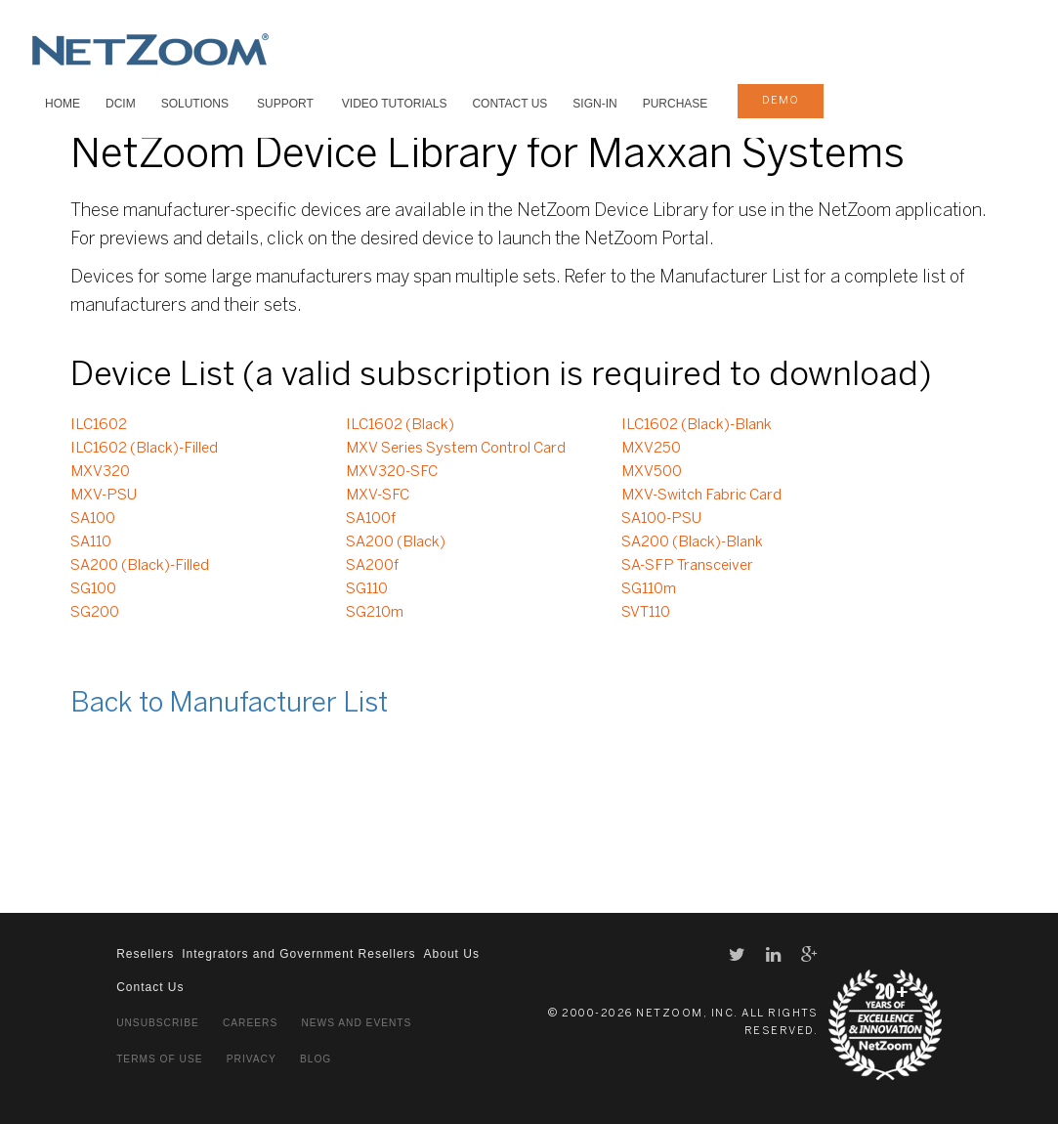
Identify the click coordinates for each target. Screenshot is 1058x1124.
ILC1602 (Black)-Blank (696, 425)
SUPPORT (285, 103)
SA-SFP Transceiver (687, 566)
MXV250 (651, 448)
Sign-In (594, 103)
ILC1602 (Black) (400, 425)
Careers (250, 1022)
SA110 (90, 542)
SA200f (372, 566)
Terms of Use (159, 1059)
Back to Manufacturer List (229, 704)
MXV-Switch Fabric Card (701, 495)
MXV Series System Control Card (456, 448)
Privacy (251, 1059)
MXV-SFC (377, 495)
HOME (62, 103)
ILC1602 (98, 425)
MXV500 (651, 472)
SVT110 (645, 613)
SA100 (92, 519)
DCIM (121, 103)
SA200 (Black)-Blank (692, 542)
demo (780, 101)
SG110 (367, 589)
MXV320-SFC (392, 472)
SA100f (371, 519)
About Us (452, 954)
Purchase (675, 103)
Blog (315, 1059)
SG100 (93, 589)
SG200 (94, 613)
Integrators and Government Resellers (298, 954)
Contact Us (509, 103)
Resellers (145, 954)
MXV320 (100, 472)
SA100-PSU (661, 519)
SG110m (648, 589)
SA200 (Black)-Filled (139, 566)
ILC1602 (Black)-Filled (144, 448)
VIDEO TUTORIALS (394, 103)
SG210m (374, 613)
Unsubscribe (157, 1022)
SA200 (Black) (395, 542)
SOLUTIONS (195, 103)
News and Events (356, 1022)
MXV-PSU (103, 495)
